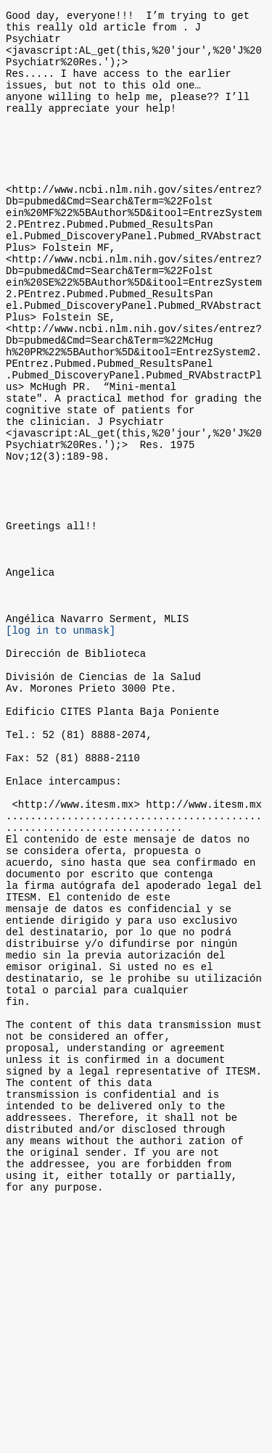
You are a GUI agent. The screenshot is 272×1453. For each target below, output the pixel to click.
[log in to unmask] (60, 747)
